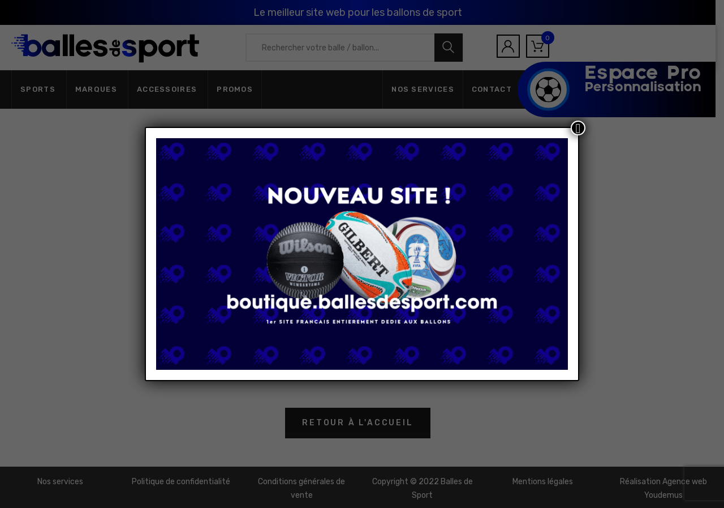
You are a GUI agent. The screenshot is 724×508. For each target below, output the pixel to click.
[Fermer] (578, 128)
